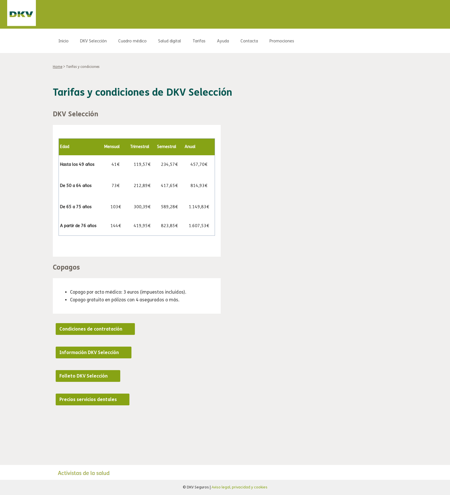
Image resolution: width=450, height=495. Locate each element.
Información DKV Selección (89, 352)
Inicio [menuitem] (64, 41)
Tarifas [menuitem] (199, 41)
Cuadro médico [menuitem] (132, 41)
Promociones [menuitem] (281, 41)
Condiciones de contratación (90, 329)
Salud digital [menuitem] (169, 41)
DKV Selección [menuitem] (93, 41)
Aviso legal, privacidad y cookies (239, 487)
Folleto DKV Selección (83, 376)
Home (57, 67)
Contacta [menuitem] (249, 41)
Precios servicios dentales (88, 399)
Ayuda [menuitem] (223, 41)
